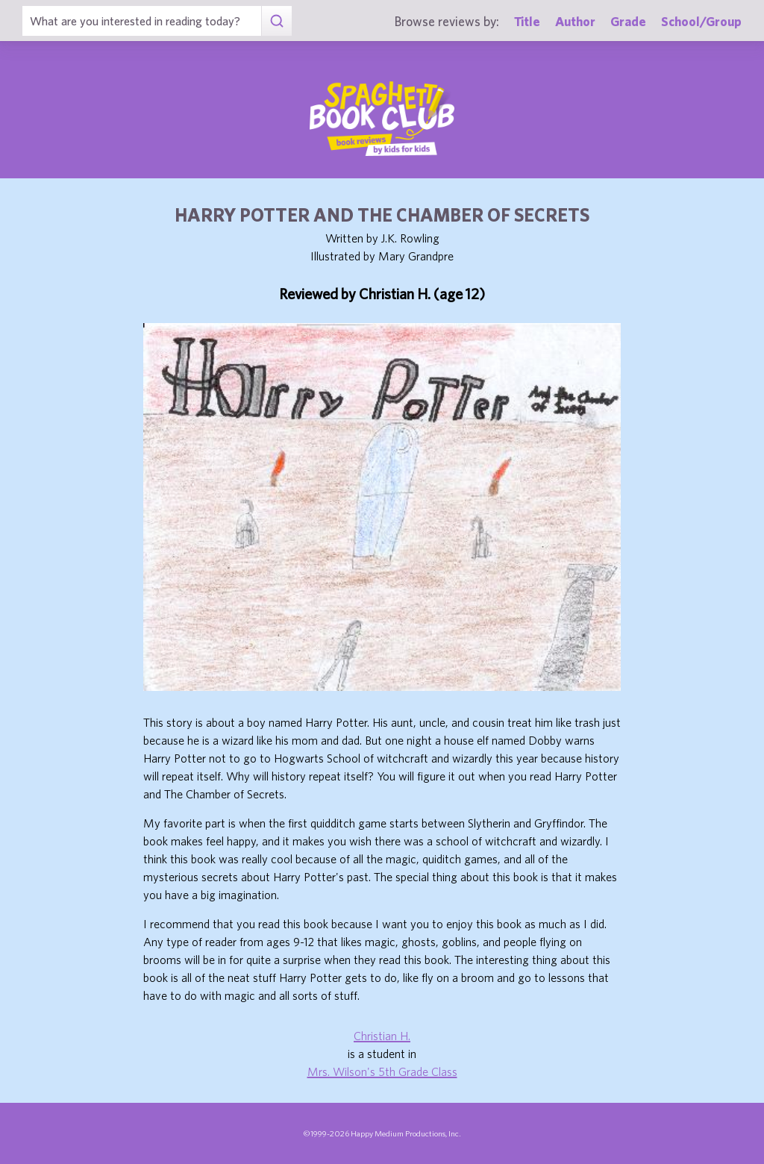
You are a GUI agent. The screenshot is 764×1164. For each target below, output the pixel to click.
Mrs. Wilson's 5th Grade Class (382, 1071)
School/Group (701, 21)
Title (527, 21)
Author (575, 21)
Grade (628, 21)
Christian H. (382, 1035)
